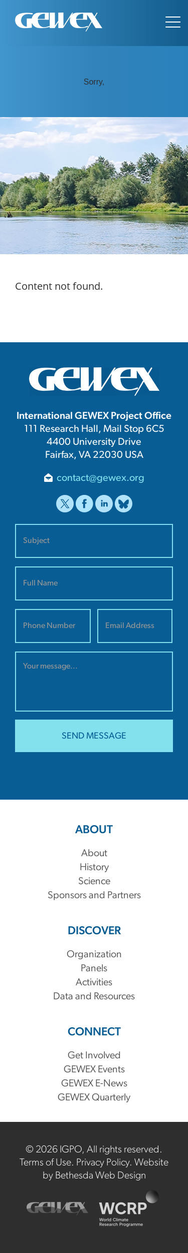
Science (94, 882)
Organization (94, 955)
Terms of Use (45, 1163)
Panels (94, 969)
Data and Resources (94, 997)
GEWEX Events (94, 1070)
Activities (94, 983)
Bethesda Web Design (100, 1176)
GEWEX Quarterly (94, 1098)
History (94, 868)
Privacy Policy (102, 1163)
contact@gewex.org (100, 478)
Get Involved (94, 1056)
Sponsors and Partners (94, 896)
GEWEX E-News (94, 1084)
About (94, 854)
